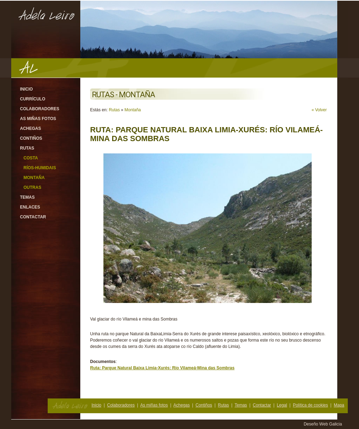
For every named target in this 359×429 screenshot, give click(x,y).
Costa (30, 158)
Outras (32, 187)
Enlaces (30, 207)
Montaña (34, 177)
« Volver (319, 109)
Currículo (32, 99)
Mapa (339, 405)
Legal (282, 405)
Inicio (26, 89)
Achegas (30, 128)
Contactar (33, 216)
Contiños (31, 138)
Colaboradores (39, 108)
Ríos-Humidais (39, 167)
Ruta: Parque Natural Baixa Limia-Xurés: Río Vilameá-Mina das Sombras (162, 367)
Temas (27, 197)
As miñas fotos (38, 118)
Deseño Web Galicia (323, 424)
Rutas (27, 148)
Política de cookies (310, 405)
